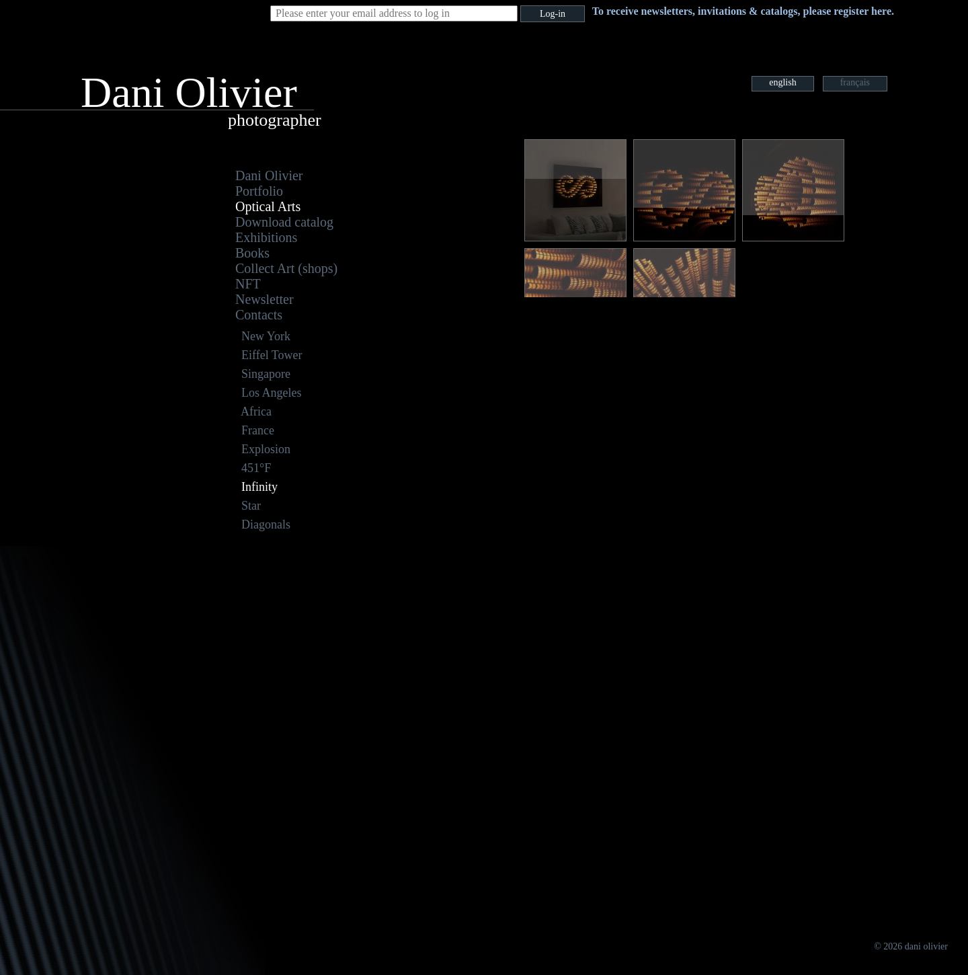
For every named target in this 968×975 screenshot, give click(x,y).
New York (265, 336)
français (855, 82)
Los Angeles (271, 392)
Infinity (259, 487)
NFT (248, 283)
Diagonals (265, 524)
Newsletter (264, 299)
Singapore (265, 374)
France (257, 430)
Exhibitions (266, 237)
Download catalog (284, 221)
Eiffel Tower (272, 355)
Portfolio (259, 191)
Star (251, 505)
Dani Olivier (269, 175)
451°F (256, 468)
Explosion (265, 449)
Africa (256, 411)
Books (252, 252)
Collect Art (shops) (286, 268)
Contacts (258, 314)
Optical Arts (267, 206)
